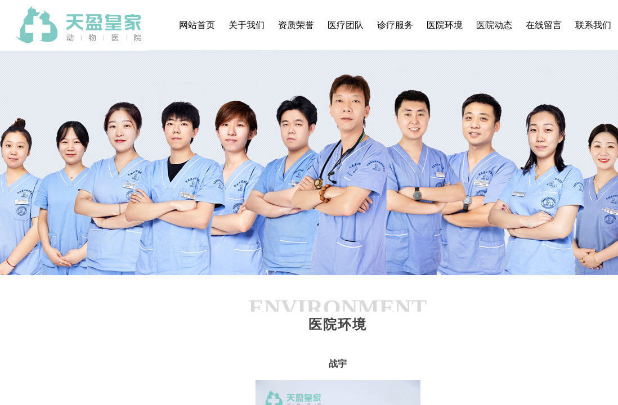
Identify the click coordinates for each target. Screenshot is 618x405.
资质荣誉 (296, 25)
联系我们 (593, 25)
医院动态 (494, 25)
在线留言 (544, 25)
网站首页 (197, 25)
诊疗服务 (395, 25)
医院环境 (445, 25)
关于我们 (247, 25)
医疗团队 (346, 25)
